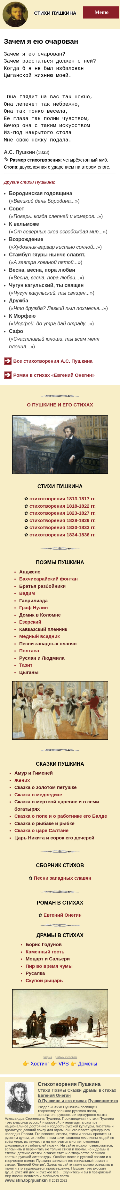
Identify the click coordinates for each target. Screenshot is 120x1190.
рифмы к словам (66, 1057)
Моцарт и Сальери (48, 958)
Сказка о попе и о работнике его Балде (60, 816)
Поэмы (59, 1090)
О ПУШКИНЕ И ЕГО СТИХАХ (60, 404)
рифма (47, 1057)
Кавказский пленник (43, 629)
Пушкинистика (103, 1100)
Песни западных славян (48, 643)
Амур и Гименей (33, 773)
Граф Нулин (33, 607)
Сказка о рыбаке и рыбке (44, 823)
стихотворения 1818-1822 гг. (62, 506)
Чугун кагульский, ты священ (46, 285)
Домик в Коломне (40, 615)
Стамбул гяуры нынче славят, (47, 254)
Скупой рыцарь (44, 980)
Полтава (29, 650)
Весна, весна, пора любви (42, 270)
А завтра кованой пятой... (45, 262)
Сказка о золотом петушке (45, 787)
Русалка (35, 973)
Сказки (75, 1090)
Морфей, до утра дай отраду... (51, 323)
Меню (97, 12)
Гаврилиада (33, 600)
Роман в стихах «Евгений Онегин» (54, 375)
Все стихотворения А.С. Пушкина (53, 361)
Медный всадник (39, 636)
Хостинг (40, 1063)
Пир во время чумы (49, 966)
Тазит (25, 665)
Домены (87, 1063)
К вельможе (24, 224)
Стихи (44, 1090)
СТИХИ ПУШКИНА (60, 486)
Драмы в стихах (99, 1090)
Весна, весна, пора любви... (46, 277)
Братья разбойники (42, 586)
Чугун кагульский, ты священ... (51, 293)
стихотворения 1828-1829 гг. (62, 520)
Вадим (27, 593)
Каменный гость (45, 951)
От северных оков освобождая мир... (58, 231)
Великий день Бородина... (44, 201)
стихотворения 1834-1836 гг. (62, 534)
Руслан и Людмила (42, 658)
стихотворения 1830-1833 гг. (62, 527)
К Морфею (22, 316)
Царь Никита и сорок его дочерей (54, 837)
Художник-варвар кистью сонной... (55, 247)
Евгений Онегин (63, 915)
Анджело (30, 571)
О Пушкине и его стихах (62, 1100)
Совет (16, 208)
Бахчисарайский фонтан (48, 578)
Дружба (18, 300)
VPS (64, 1063)
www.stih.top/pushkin (26, 1180)
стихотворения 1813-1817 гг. (62, 498)
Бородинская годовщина (40, 193)
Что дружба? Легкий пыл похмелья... (58, 308)
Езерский (30, 622)
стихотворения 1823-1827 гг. (62, 513)
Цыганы (28, 672)
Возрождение (26, 239)
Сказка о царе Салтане (41, 830)
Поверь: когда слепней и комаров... (55, 216)
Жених (22, 780)
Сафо (16, 331)
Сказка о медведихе (38, 794)
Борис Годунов (44, 944)
